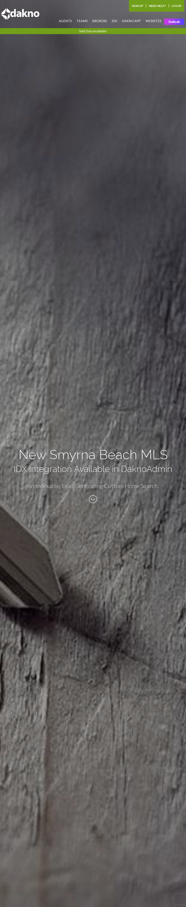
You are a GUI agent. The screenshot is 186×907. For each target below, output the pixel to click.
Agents (65, 21)
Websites (153, 21)
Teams (82, 21)
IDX (114, 21)
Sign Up (137, 5)
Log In (176, 5)
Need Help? (157, 5)
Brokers (99, 21)
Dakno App (131, 21)
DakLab (174, 22)
